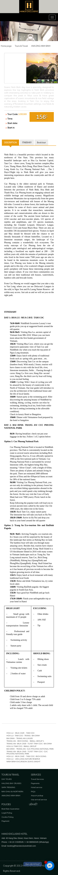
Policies (6, 804)
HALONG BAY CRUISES (11, 783)
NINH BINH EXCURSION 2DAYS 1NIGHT (23, 761)
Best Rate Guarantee (10, 809)
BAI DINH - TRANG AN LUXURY (19, 738)
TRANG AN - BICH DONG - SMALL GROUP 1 (25, 741)
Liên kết (33, 804)
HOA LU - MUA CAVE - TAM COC (20, 733)
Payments (35, 783)
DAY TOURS (7, 779)
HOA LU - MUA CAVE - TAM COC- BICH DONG (26, 756)
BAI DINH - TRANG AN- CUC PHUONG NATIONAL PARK (30, 749)
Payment (5, 821)
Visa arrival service (39, 799)
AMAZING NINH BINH (40, 46)
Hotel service (36, 787)
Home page (6, 46)
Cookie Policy (7, 817)
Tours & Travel (21, 46)
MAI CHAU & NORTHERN (12, 791)
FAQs (33, 791)
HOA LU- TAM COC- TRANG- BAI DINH (23, 735)
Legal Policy (7, 813)
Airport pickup (37, 795)
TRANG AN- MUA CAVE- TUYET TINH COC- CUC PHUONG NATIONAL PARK (27, 752)
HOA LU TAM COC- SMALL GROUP (21, 746)
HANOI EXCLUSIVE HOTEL (14, 833)
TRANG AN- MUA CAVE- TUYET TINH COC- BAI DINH (29, 743)
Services (36, 774)
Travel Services (37, 779)
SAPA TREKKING (8, 787)
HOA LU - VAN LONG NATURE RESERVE (23, 759)
